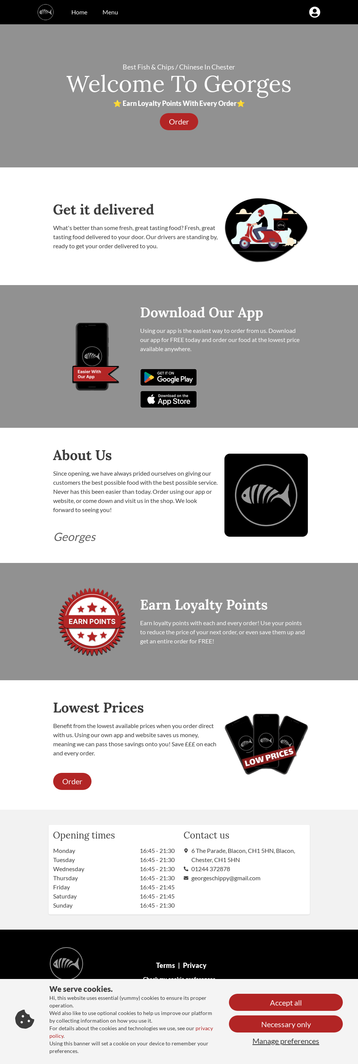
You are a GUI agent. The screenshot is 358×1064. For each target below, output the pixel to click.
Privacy (195, 965)
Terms (165, 965)
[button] (179, 121)
